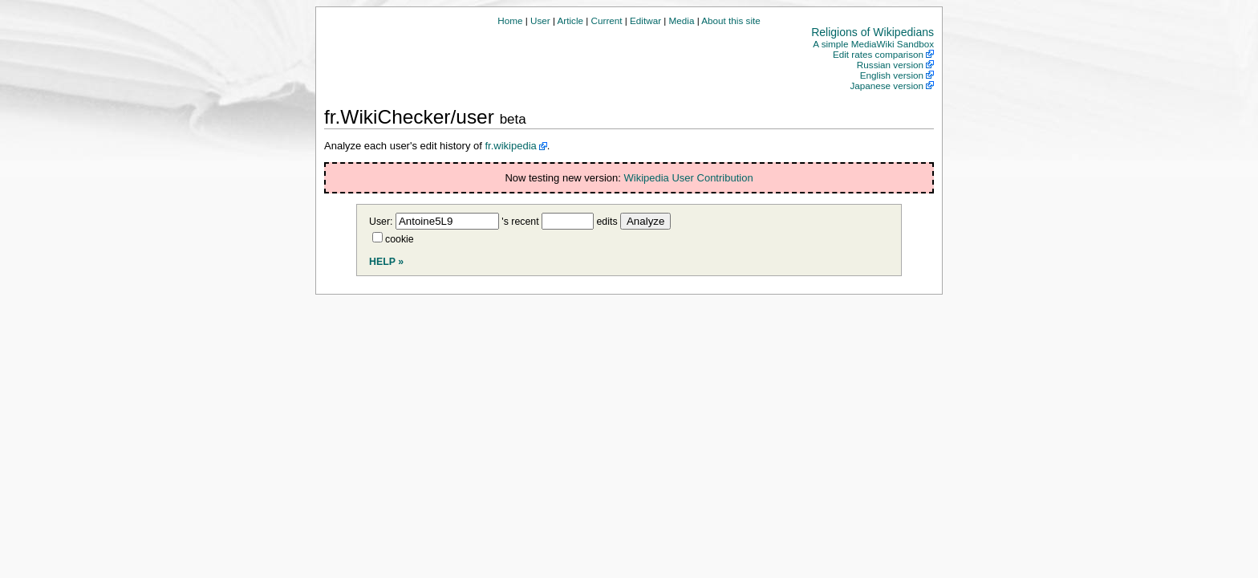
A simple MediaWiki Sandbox (873, 44)
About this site (730, 20)
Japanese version (886, 85)
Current (607, 20)
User (540, 20)
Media (682, 20)
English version (891, 75)
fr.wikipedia (510, 146)
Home (509, 20)
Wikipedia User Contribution (688, 178)
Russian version (890, 64)
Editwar (645, 20)
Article (570, 20)
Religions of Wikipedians (872, 32)
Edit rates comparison (878, 54)
